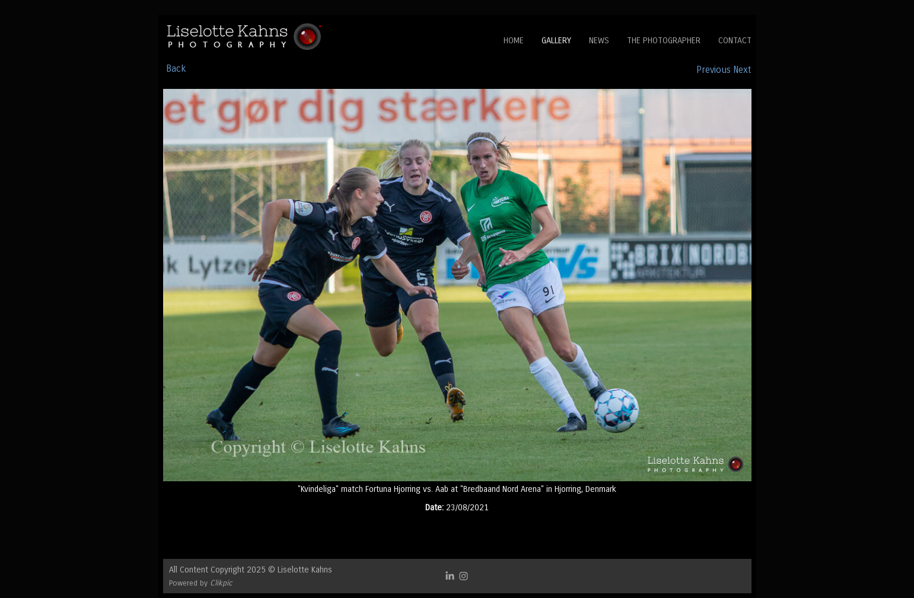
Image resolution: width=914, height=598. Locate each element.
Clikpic (221, 582)
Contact (734, 41)
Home (514, 41)
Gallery (556, 41)
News (599, 41)
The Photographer (663, 41)
